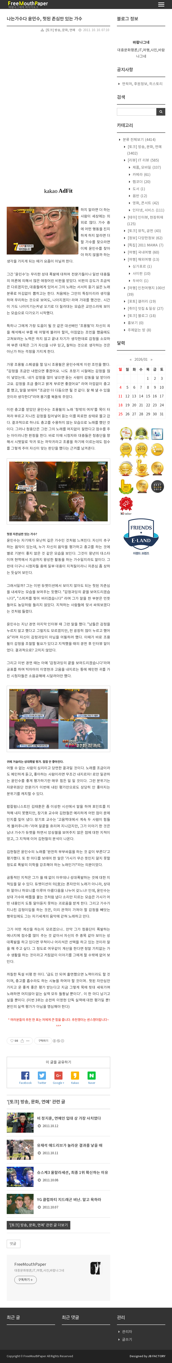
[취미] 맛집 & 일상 (145, 309)
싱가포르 (142, 267)
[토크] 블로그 (141, 316)
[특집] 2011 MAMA (145, 245)
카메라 (141, 175)
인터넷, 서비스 (148, 210)
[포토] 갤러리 (141, 302)
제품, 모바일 (146, 168)
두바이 (140, 281)
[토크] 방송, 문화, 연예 (60, 30)
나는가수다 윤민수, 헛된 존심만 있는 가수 (44, 19)
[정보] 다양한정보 (145, 238)
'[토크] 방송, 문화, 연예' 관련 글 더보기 (38, 1225)
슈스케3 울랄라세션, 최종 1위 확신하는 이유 (72, 1173)
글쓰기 (127, 1340)
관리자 (127, 1332)
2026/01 (141, 360)
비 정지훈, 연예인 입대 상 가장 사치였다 (69, 1118)
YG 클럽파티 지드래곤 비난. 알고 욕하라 (69, 1200)
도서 (138, 189)
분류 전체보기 (139, 140)
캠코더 (141, 182)
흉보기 (135, 323)
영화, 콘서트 (145, 203)
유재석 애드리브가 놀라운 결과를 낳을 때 (69, 1145)
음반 (139, 196)
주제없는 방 (139, 330)
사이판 (141, 274)
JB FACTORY (156, 1356)
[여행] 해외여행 (143, 260)
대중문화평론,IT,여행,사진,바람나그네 (39, 1270)
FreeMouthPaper (30, 1264)
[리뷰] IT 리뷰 (143, 160)
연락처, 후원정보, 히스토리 (142, 84)
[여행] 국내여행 (143, 252)
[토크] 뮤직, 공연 (144, 231)
